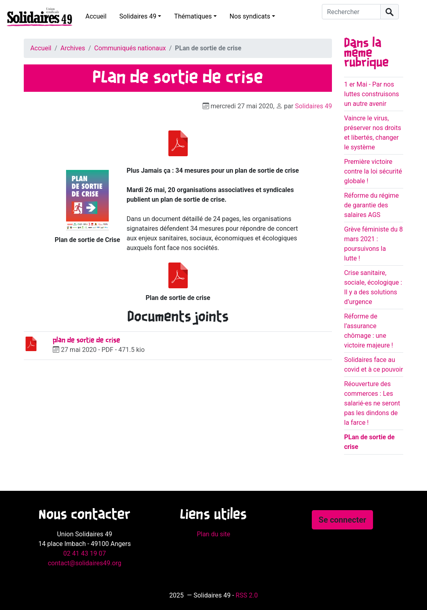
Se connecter (342, 520)
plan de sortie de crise (86, 340)
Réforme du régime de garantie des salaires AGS (371, 205)
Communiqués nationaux (130, 48)
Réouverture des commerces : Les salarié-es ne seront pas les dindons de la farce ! (372, 403)
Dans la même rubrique (366, 53)
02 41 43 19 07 (84, 553)
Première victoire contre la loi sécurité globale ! (373, 171)
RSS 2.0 (247, 595)
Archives (72, 48)
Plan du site (213, 534)
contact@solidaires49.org (85, 563)
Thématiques (192, 16)
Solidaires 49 (137, 16)
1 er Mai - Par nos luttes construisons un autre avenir (371, 94)
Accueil (95, 16)
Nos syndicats (250, 16)
